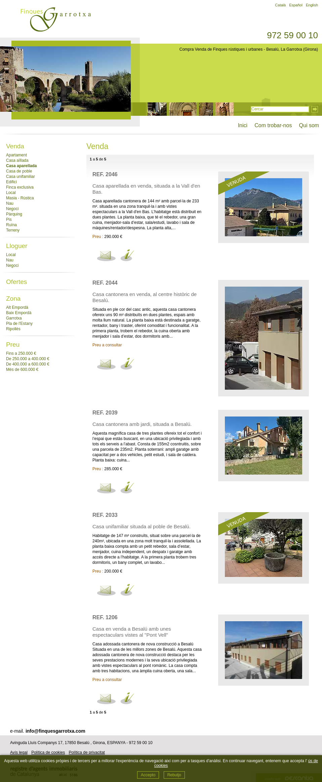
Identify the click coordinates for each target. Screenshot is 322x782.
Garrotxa (14, 318)
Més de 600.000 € (22, 369)
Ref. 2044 (105, 283)
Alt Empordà (17, 307)
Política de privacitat (87, 752)
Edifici (11, 182)
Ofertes (16, 281)
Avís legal (19, 752)
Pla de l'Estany (19, 323)
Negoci (12, 208)
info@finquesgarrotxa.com (55, 731)
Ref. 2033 (105, 515)
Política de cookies (48, 752)
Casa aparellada (21, 165)
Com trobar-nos (273, 125)
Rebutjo (174, 775)
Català (280, 5)
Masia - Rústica (20, 198)
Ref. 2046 (105, 174)
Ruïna (11, 225)
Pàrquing (14, 214)
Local (11, 192)
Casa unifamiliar (20, 176)
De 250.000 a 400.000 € (27, 358)
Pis (9, 219)
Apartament (16, 155)
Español (296, 5)
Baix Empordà (18, 312)
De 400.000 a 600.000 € (27, 364)
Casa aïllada (17, 160)
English (312, 5)
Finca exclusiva (20, 187)
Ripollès (13, 329)
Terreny (12, 230)
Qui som (309, 125)
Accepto (148, 775)
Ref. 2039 (105, 413)
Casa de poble (19, 171)
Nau (9, 203)
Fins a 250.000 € (21, 353)
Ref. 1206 (105, 617)
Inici (242, 125)
